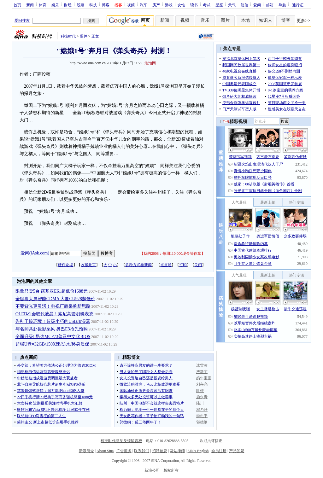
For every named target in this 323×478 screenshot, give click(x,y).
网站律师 (177, 451)
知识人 (265, 20)
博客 (105, 5)
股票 (80, 5)
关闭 (198, 265)
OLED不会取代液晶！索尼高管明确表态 (54, 314)
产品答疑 (236, 451)
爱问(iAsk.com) (35, 253)
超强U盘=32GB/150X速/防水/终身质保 (52, 344)
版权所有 (171, 470)
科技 (93, 5)
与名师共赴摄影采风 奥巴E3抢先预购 (51, 329)
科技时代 (68, 36)
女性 (181, 5)
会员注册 (218, 451)
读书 (194, 5)
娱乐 (55, 5)
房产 (156, 5)
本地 (245, 20)
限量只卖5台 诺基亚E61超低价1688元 (51, 291)
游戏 (169, 5)
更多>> (303, 20)
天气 (232, 5)
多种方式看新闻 (138, 265)
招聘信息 (159, 451)
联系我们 (141, 451)
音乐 (205, 20)
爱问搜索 (22, 20)
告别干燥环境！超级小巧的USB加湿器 (52, 321)
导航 (282, 5)
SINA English (197, 451)
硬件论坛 (65, 265)
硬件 (83, 36)
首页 (17, 5)
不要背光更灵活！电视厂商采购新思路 (53, 306)
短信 (244, 5)
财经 (68, 5)
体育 (42, 5)
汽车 (143, 5)
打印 (183, 265)
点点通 (166, 265)
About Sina (105, 451)
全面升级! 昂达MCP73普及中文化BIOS (53, 336)
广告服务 (124, 451)
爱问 (257, 5)
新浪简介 (86, 451)
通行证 (297, 5)
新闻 (30, 5)
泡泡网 (150, 63)
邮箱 (269, 5)
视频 (131, 5)
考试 (206, 5)
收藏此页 (88, 265)
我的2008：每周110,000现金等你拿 (172, 253)
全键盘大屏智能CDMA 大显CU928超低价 (55, 298)
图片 (225, 20)
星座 (219, 5)
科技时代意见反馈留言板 (121, 441)
